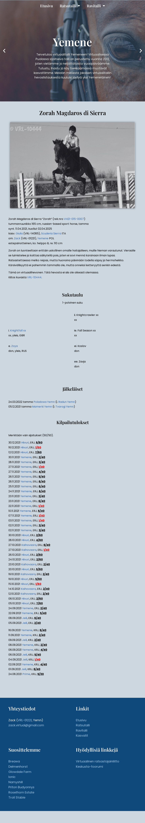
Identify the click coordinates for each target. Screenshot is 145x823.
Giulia (19, 233)
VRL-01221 (25, 720)
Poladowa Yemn (44, 402)
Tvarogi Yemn (64, 407)
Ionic (12, 777)
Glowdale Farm (19, 772)
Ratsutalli (70, 5)
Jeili (24, 618)
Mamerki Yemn (42, 407)
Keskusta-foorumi (89, 766)
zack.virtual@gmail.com (26, 725)
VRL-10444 (34, 277)
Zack (17, 238)
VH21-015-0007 (74, 219)
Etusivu (46, 5)
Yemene (42, 238)
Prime (26, 674)
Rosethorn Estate (21, 792)
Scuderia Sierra (51, 233)
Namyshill (15, 782)
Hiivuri (25, 442)
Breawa (14, 761)
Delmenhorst (18, 766)
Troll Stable (16, 797)
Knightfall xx (18, 330)
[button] (4, 50)
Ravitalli (96, 5)
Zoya (14, 346)
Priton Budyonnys (21, 787)
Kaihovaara (28, 545)
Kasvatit (82, 735)
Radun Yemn (66, 402)
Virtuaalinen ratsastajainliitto (97, 761)
